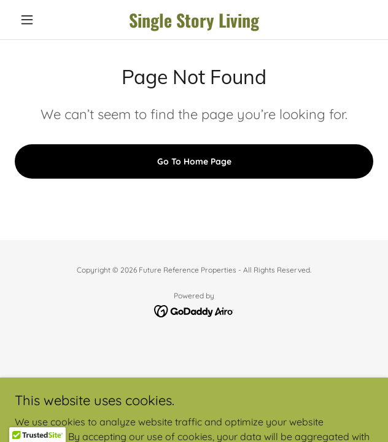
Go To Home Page (194, 161)
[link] (194, 20)
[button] (42, 19)
